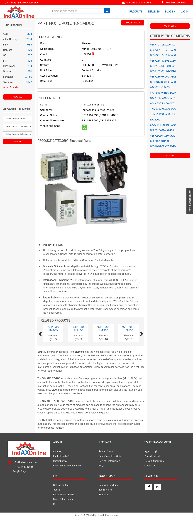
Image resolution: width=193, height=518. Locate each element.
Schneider (9, 76)
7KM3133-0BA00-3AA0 (163, 108)
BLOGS (170, 11)
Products (135, 11)
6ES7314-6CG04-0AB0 (163, 82)
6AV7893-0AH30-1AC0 (163, 92)
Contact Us (149, 465)
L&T (5, 60)
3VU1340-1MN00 (103, 328)
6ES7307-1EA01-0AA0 (162, 44)
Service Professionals (109, 461)
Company (57, 451)
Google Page (17, 471)
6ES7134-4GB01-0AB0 (163, 60)
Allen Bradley (10, 39)
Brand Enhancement (63, 499)
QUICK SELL (170, 26)
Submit (17, 141)
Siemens (8, 82)
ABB (5, 33)
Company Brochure (108, 485)
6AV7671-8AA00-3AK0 (162, 98)
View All (17, 97)
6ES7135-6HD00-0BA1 (163, 76)
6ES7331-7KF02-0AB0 (163, 50)
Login (184, 11)
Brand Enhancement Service (67, 465)
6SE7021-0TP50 (159, 141)
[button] (45, 332)
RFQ (55, 504)
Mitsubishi (9, 66)
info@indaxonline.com (138, 2)
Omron (7, 71)
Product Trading (60, 456)
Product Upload (152, 456)
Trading (56, 489)
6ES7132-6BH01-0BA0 (163, 71)
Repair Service (60, 461)
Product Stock (106, 451)
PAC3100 (155, 119)
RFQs (101, 465)
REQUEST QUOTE (133, 23)
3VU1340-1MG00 (53, 328)
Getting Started (60, 485)
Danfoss (7, 50)
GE (4, 55)
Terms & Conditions (154, 461)
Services (154, 11)
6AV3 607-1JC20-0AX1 (162, 103)
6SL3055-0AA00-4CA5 (163, 130)
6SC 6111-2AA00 (160, 87)
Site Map (103, 494)
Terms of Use (105, 489)
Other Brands (10, 87)
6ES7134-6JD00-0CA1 (162, 66)
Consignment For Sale (110, 456)
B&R (5, 44)
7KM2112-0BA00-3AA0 (163, 114)
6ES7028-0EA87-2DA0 (163, 146)
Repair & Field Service (64, 494)
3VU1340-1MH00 (78, 328)
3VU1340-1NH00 (128, 328)
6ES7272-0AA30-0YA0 (162, 135)
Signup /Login (151, 451)
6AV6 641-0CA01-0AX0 (163, 125)
